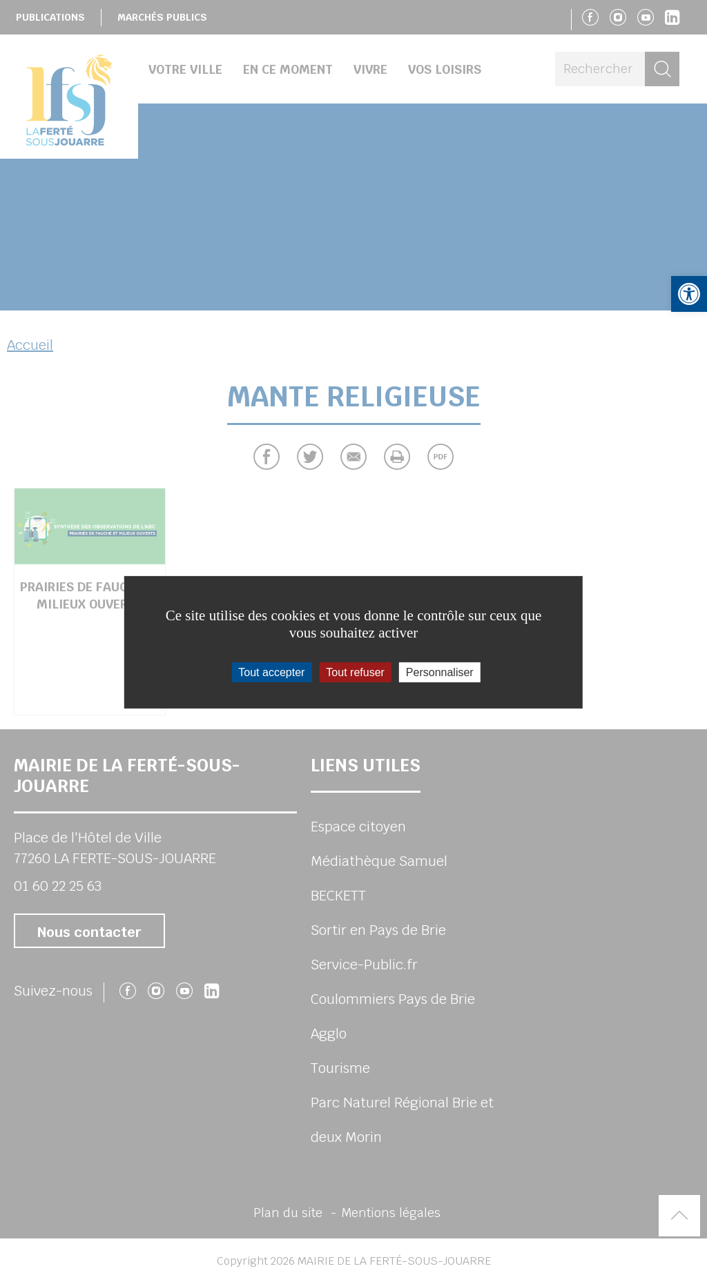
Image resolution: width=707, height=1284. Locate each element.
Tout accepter (271, 672)
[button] (689, 294)
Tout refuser (355, 672)
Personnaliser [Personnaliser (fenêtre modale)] (440, 672)
